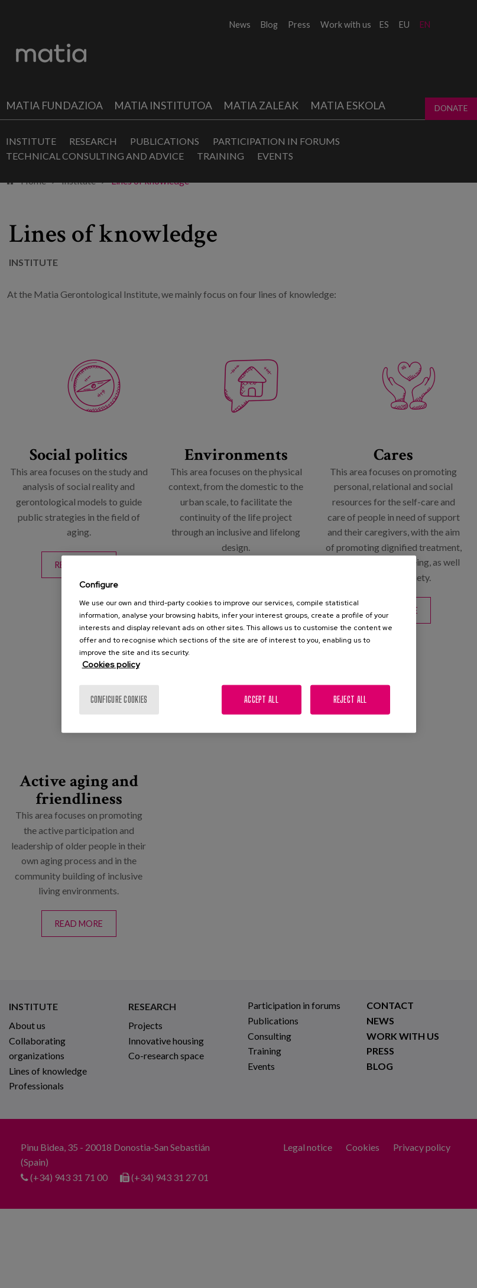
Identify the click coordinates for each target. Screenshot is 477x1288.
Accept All (261, 700)
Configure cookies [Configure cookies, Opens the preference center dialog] (119, 700)
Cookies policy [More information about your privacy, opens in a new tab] (110, 664)
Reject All (350, 700)
